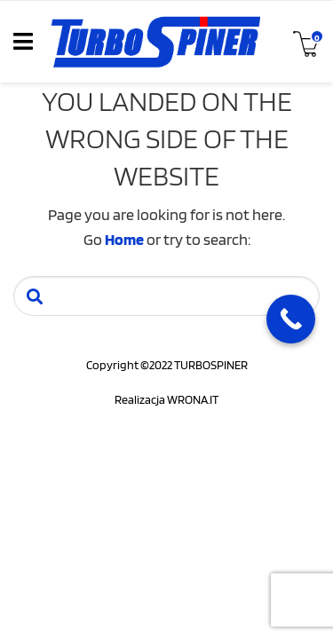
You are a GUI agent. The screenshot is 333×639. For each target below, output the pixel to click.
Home (124, 239)
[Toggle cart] (305, 41)
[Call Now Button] (290, 319)
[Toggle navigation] (23, 41)
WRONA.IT (192, 399)
